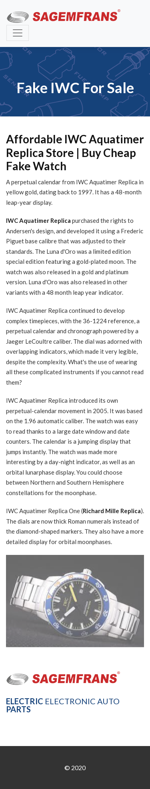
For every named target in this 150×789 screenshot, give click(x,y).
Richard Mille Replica (112, 510)
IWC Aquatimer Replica (38, 220)
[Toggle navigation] (17, 33)
